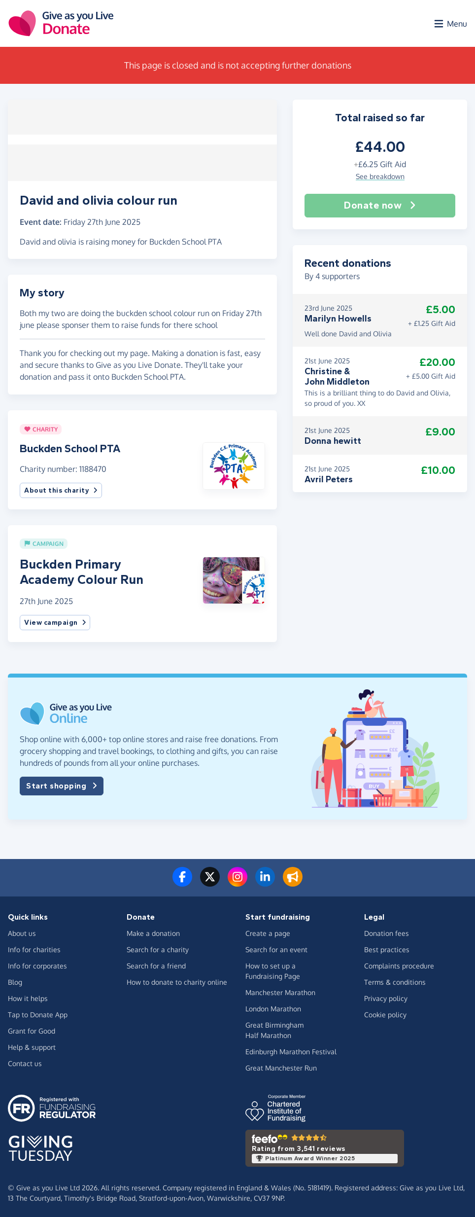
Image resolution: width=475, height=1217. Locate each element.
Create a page (267, 931)
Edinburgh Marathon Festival (291, 1049)
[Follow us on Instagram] (237, 881)
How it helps (28, 996)
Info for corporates (37, 964)
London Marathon (273, 1006)
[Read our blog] (293, 881)
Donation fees (386, 931)
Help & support (32, 1045)
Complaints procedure (399, 964)
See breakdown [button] (380, 177)
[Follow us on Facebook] (182, 881)
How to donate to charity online (177, 980)
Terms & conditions (395, 980)
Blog (15, 980)
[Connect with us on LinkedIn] (265, 881)
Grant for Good (31, 1029)
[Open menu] (450, 24)
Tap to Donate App (38, 1012)
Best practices (386, 947)
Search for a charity (158, 947)
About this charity (61, 488)
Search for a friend (156, 964)
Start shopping (61, 784)
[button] (234, 463)
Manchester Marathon (280, 990)
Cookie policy (385, 1012)
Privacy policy (385, 996)
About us (22, 931)
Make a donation (153, 931)
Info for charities (34, 947)
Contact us (25, 1061)
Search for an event (276, 947)
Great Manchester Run (281, 1066)
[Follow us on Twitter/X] (210, 881)
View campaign (55, 621)
